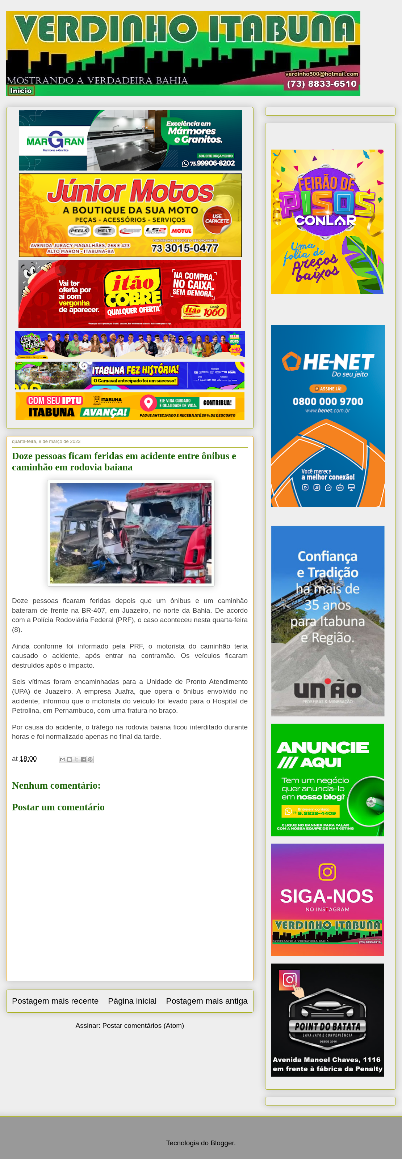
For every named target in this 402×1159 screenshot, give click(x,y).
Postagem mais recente (55, 1000)
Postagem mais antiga (207, 1000)
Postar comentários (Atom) (143, 1025)
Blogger (222, 1143)
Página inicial (132, 1000)
